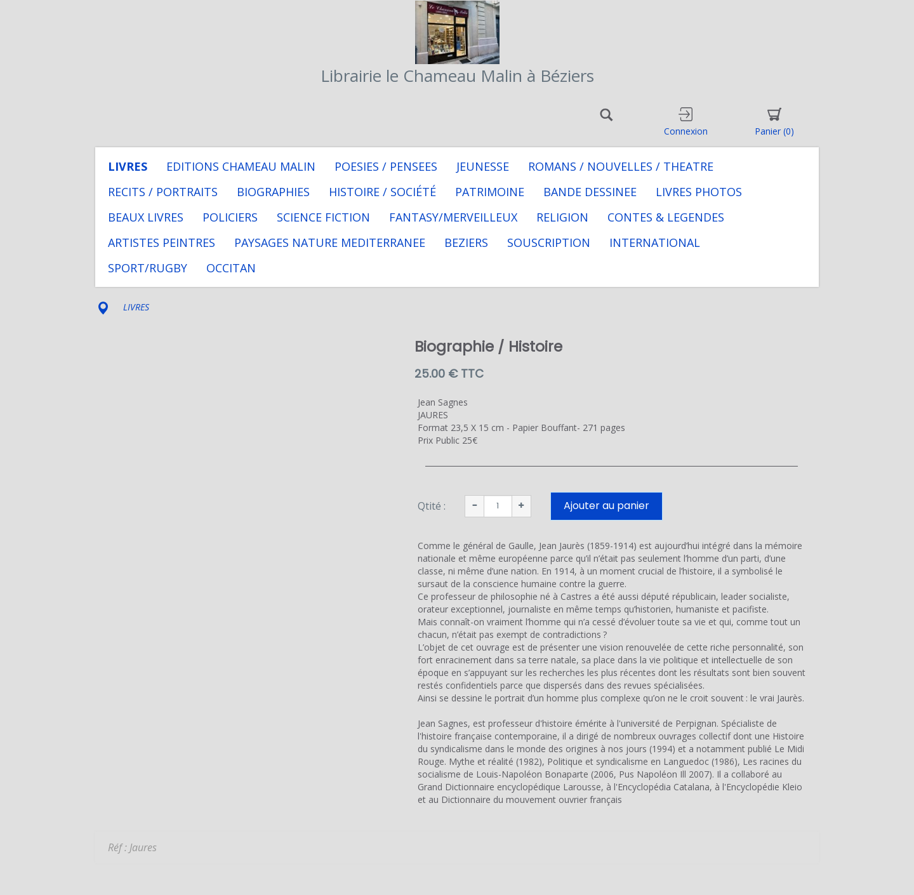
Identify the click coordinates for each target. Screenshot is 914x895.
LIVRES (127, 166)
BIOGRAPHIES (273, 191)
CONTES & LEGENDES (665, 217)
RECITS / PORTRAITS (163, 191)
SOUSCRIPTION (548, 242)
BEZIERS (466, 242)
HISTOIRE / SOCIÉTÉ (382, 191)
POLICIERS (230, 217)
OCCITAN (231, 268)
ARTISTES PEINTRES (161, 242)
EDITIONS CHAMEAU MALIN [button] (240, 166)
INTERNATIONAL (654, 242)
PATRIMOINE (489, 191)
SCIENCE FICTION (323, 217)
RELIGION (562, 217)
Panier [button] (774, 122)
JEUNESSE (482, 166)
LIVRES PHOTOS (699, 191)
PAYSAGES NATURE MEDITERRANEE (329, 242)
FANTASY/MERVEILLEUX (453, 217)
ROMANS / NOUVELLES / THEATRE (620, 166)
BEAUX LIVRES (145, 217)
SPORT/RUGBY (147, 268)
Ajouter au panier (606, 505)
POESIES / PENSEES (385, 166)
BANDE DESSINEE (590, 191)
